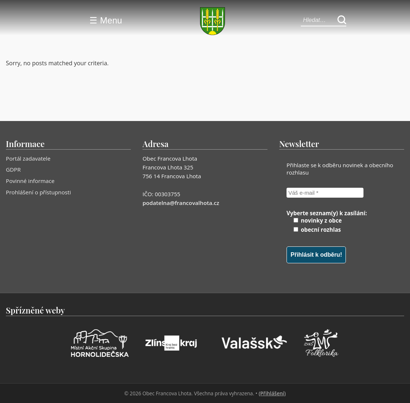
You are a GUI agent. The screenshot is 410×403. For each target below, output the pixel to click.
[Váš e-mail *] (325, 193)
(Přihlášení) (272, 393)
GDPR (13, 169)
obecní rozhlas (317, 229)
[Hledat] (341, 20)
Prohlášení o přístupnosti (38, 192)
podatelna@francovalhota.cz (181, 202)
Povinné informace (30, 180)
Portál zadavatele (28, 158)
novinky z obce (317, 220)
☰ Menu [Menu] (105, 20)
